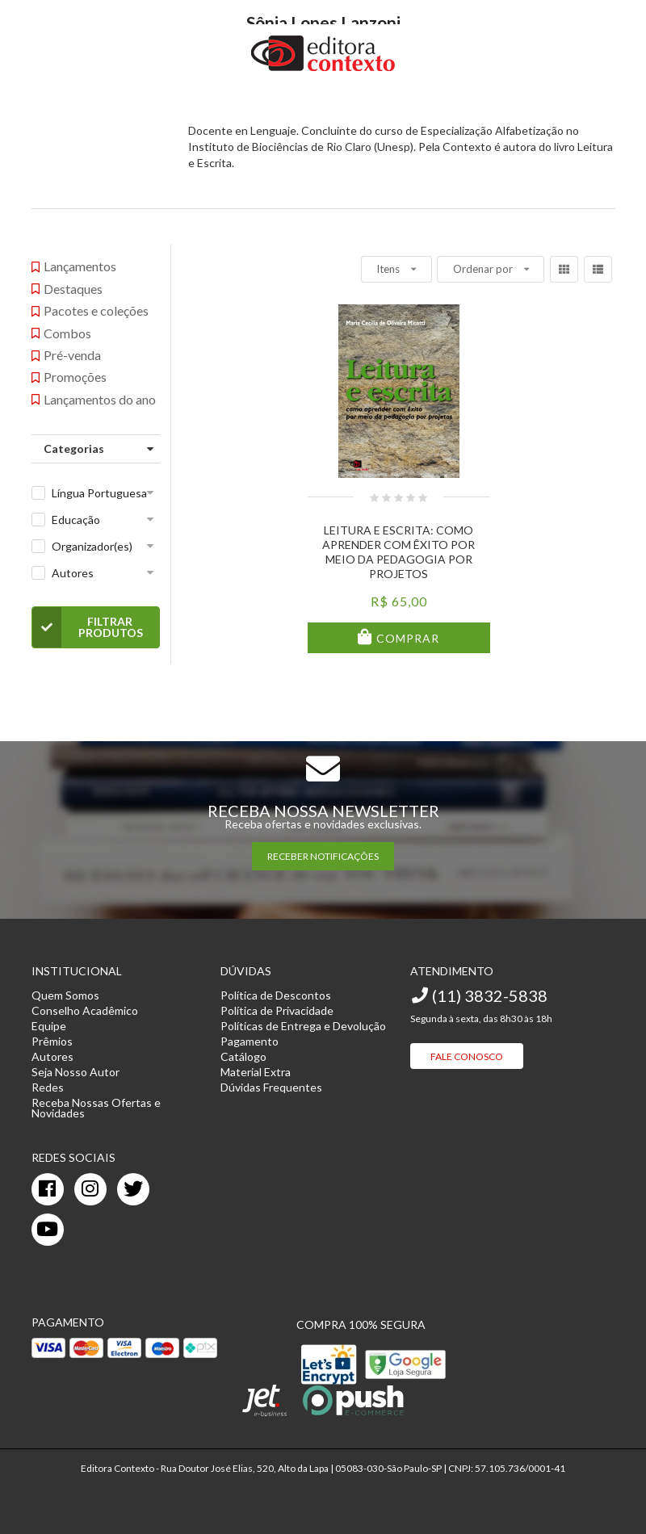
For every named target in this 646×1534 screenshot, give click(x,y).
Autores (73, 573)
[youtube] (47, 1229)
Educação (76, 519)
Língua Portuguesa (99, 493)
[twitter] (133, 1189)
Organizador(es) (92, 546)
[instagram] (90, 1189)
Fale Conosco (466, 1056)
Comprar (406, 638)
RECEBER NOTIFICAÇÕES (323, 856)
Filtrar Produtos (87, 627)
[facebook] (47, 1189)
